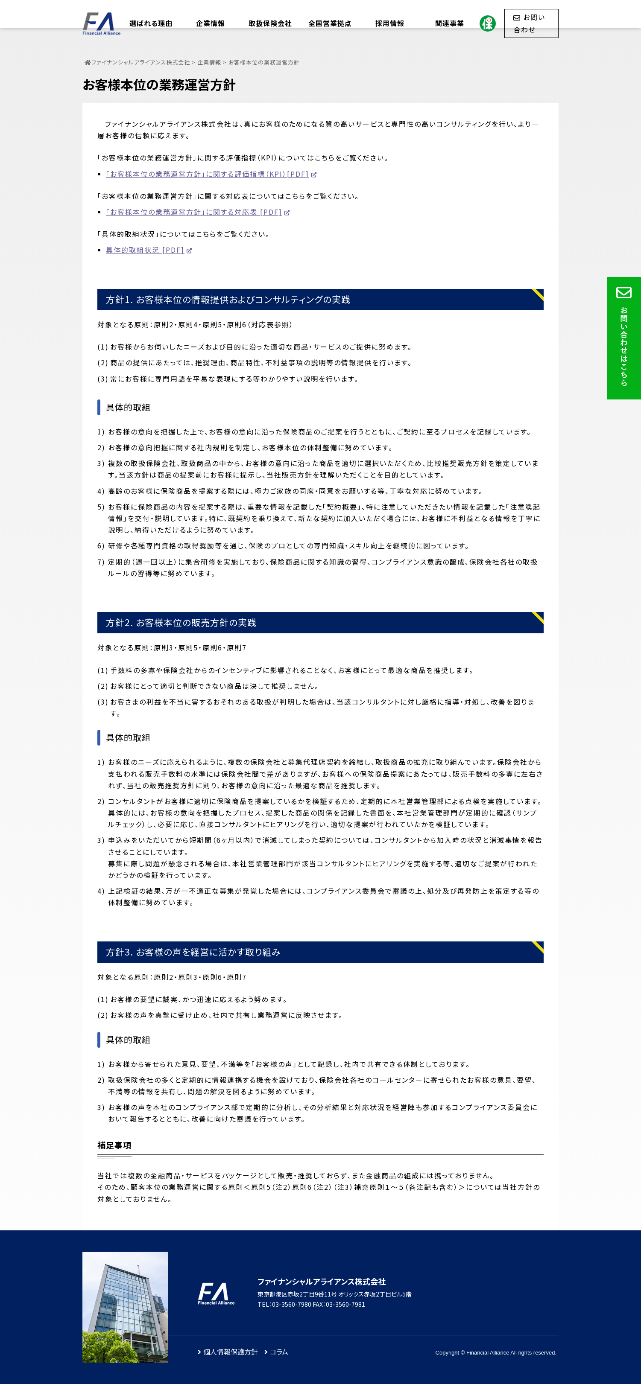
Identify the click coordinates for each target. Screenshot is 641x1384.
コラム (279, 1351)
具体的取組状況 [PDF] (145, 250)
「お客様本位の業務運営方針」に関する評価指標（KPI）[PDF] (207, 174)
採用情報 (389, 23)
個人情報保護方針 (230, 1351)
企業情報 (210, 23)
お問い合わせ (529, 23)
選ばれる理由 (151, 23)
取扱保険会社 (270, 23)
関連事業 (449, 23)
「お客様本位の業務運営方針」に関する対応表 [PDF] (194, 212)
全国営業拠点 (330, 23)
